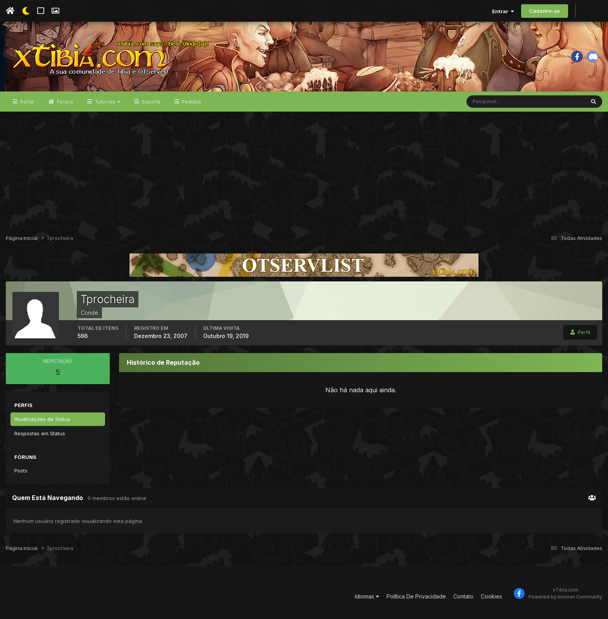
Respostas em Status (39, 433)
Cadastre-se (544, 11)
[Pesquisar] (491, 101)
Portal (26, 101)
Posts (21, 470)
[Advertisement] (304, 170)
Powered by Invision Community (565, 597)
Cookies (491, 596)
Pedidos (190, 101)
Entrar (503, 11)
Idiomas (367, 596)
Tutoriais (106, 101)
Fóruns (64, 101)
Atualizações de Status (42, 419)
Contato (463, 596)
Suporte (150, 101)
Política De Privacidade (416, 596)
